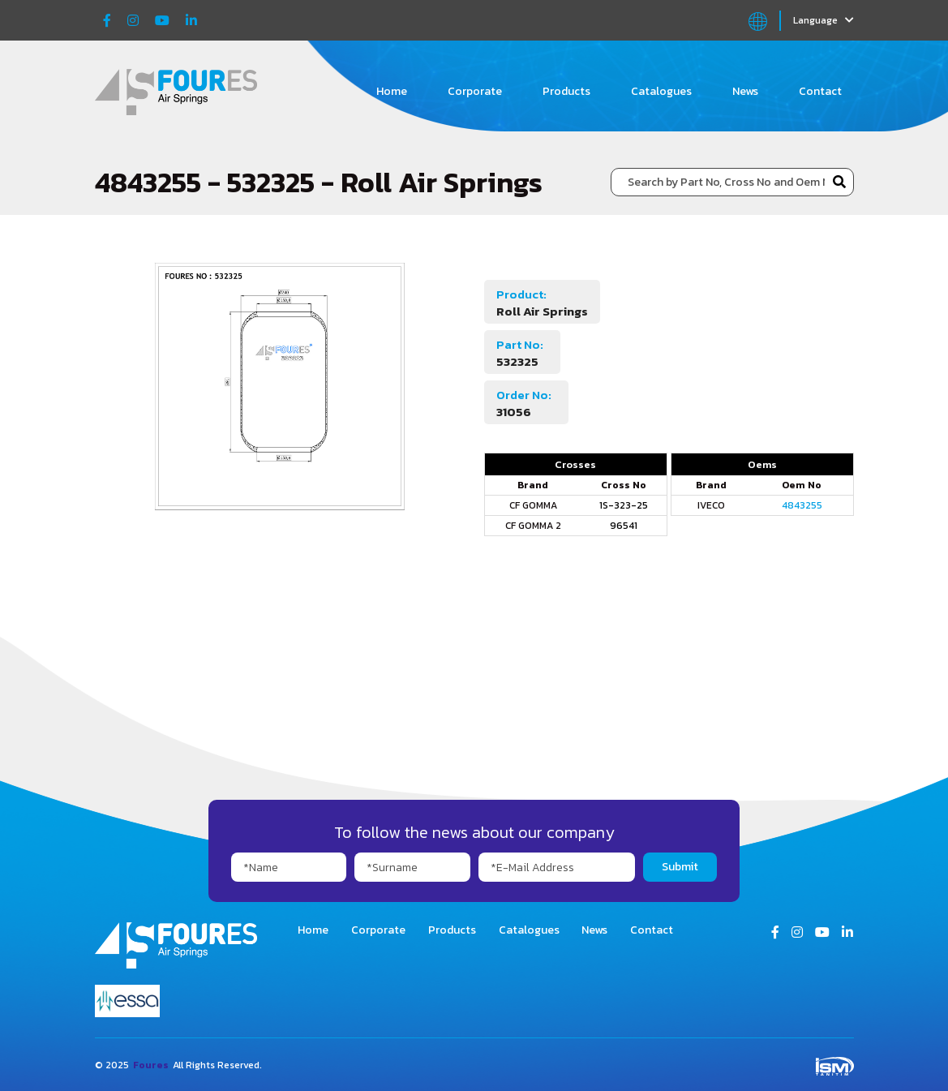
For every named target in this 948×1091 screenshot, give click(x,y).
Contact (820, 91)
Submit (680, 866)
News (745, 91)
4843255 (802, 505)
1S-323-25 (623, 505)
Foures (151, 1065)
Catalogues (661, 91)
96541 (623, 525)
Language (823, 20)
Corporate (475, 91)
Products (566, 91)
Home (391, 91)
